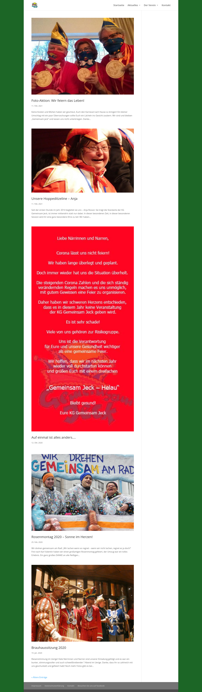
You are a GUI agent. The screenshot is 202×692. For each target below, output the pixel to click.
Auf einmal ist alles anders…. (53, 437)
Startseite (118, 5)
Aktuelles (133, 5)
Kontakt (166, 5)
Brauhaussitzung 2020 (48, 647)
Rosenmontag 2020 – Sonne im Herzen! (62, 536)
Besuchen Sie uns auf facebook (91, 686)
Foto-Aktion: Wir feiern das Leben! (57, 100)
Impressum (36, 686)
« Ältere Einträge (39, 677)
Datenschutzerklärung (54, 686)
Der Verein (150, 5)
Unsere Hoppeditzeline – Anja (54, 198)
